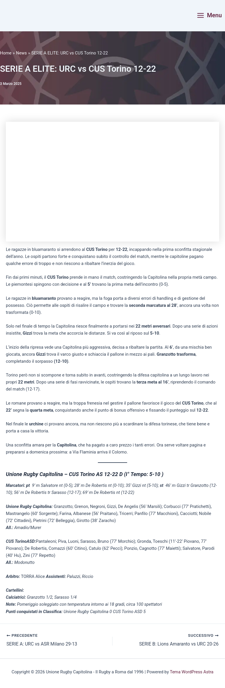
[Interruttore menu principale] (209, 15)
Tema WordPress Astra (192, 672)
